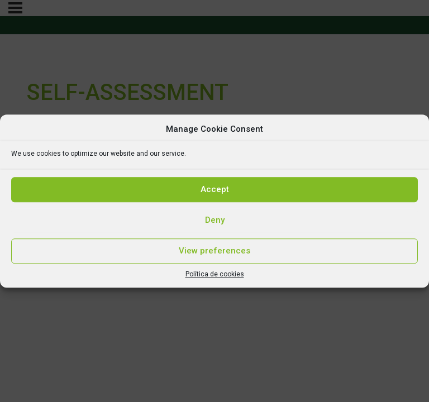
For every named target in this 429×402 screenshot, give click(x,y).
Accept (215, 189)
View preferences (214, 251)
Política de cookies (214, 274)
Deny (215, 220)
